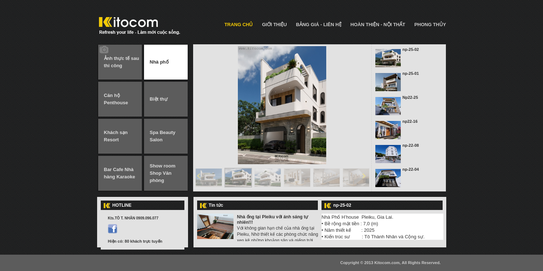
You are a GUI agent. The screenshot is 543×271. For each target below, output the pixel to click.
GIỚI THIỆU (274, 24)
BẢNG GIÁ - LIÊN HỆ (319, 24)
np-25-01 (411, 73)
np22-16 (410, 121)
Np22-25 (410, 97)
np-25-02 (411, 49)
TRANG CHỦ (238, 24)
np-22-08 (411, 145)
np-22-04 (411, 169)
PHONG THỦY (430, 24)
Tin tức (216, 205)
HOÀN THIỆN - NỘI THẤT (378, 24)
